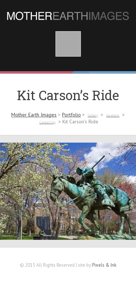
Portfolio (71, 114)
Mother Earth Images (34, 114)
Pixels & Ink (104, 265)
